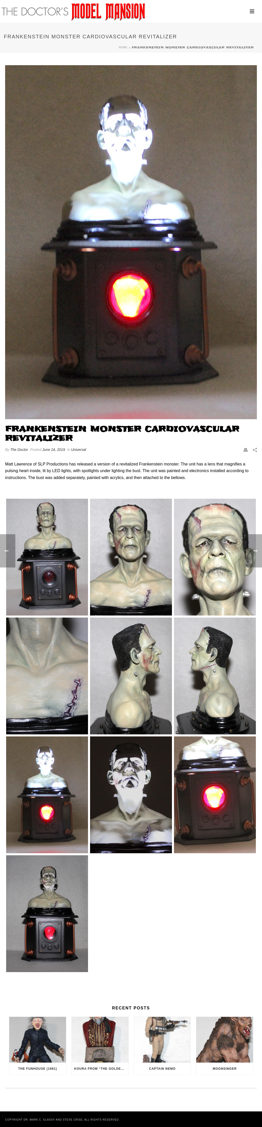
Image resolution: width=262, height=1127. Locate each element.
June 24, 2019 (53, 450)
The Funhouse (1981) (37, 1069)
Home (123, 47)
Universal (78, 450)
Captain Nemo (162, 1069)
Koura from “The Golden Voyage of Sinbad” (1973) (101, 1069)
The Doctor (19, 450)
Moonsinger (225, 1069)
